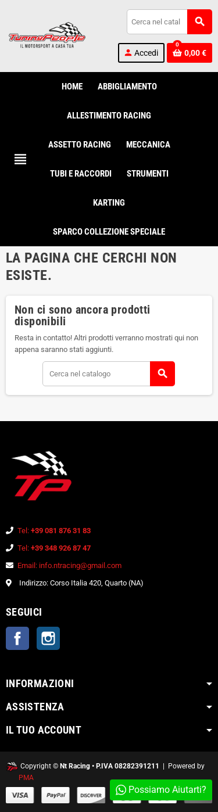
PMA (26, 778)
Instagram (48, 638)
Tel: (54, 530)
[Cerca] (169, 21)
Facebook (17, 638)
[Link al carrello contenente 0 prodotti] (189, 53)
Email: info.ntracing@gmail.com (69, 565)
